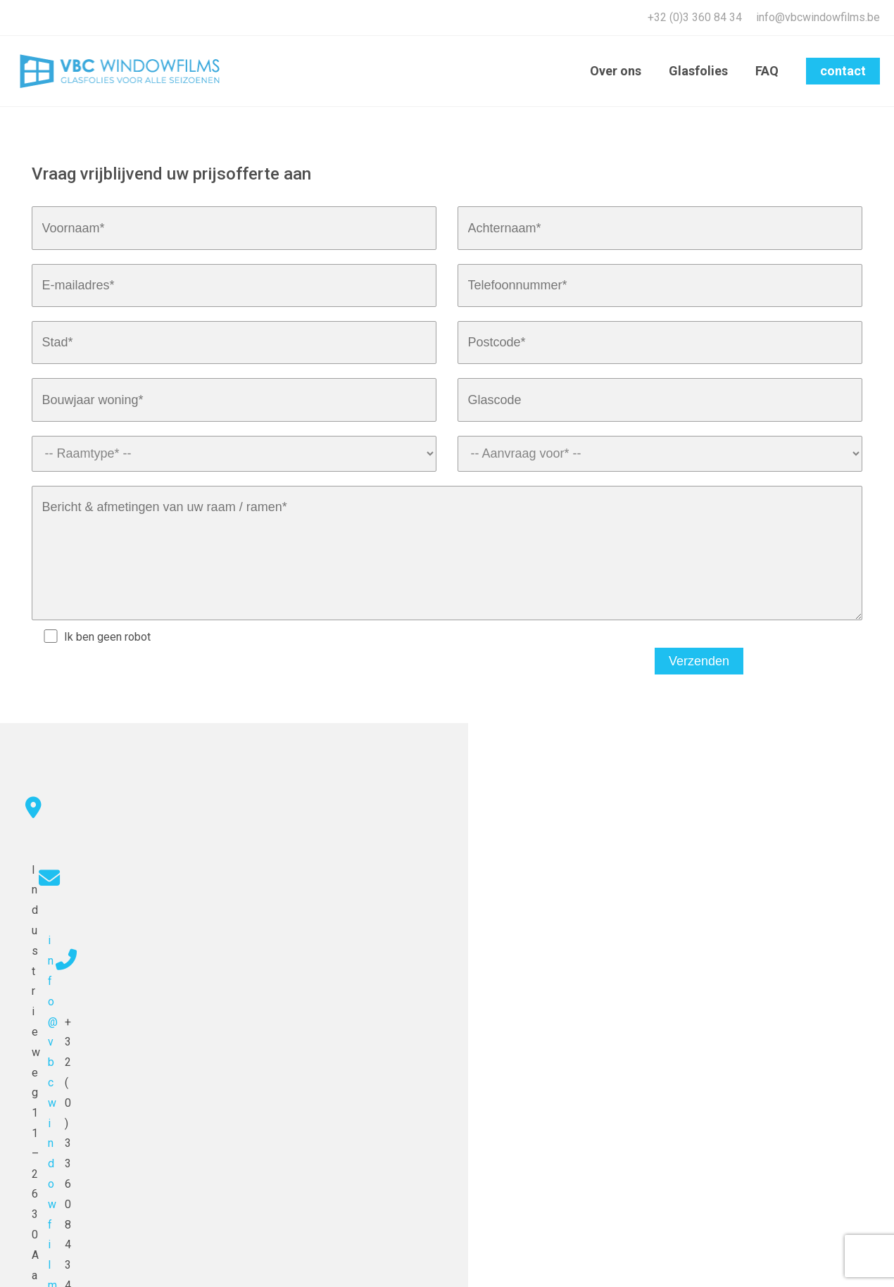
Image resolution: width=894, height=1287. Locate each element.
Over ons (620, 70)
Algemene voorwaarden (836, 1262)
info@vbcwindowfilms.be (818, 17)
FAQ (767, 70)
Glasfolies (701, 70)
